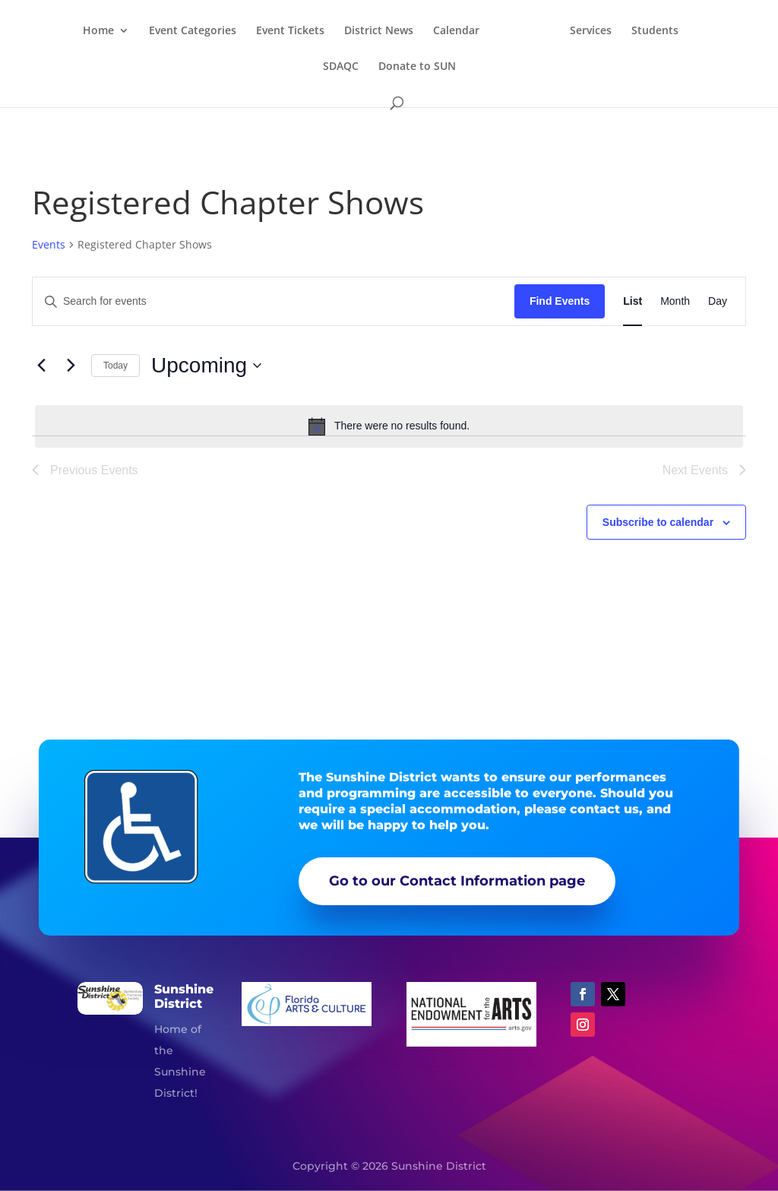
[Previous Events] (41, 365)
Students (313, 67)
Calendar (481, 31)
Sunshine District (183, 996)
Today (115, 365)
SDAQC (374, 67)
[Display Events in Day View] (717, 301)
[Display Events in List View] (632, 301)
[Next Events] (71, 365)
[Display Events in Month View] (675, 301)
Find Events (560, 301)
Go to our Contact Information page (457, 881)
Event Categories (217, 31)
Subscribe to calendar (657, 522)
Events (48, 244)
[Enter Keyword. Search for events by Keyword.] (273, 301)
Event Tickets (315, 31)
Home (123, 31)
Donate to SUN (450, 67)
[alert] (389, 426)
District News (403, 31)
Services (632, 31)
